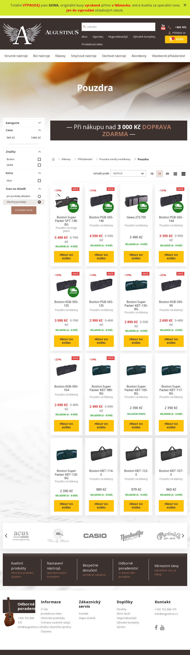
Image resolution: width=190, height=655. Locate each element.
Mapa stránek (87, 624)
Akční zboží (123, 619)
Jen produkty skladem (18, 193)
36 (159, 172)
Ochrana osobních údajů (55, 628)
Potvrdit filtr (23, 208)
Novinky (121, 615)
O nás (44, 615)
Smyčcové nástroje (84, 53)
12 (150, 172)
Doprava (46, 637)
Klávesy (61, 53)
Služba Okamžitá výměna (56, 633)
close (185, 5)
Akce (84, 34)
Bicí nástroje (42, 53)
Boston (10, 156)
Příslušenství (85, 157)
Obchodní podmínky (53, 624)
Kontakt (83, 619)
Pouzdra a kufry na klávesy (117, 157)
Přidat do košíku (66, 256)
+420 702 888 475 (165, 615)
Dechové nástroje (114, 53)
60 (167, 172)
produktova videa (51, 619)
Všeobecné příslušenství (168, 53)
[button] (7, 542)
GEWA (9, 162)
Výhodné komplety (144, 34)
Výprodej (98, 34)
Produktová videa (92, 41)
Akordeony (139, 53)
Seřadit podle (100, 171)
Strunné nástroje (16, 53)
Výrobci (121, 633)
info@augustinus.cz (29, 633)
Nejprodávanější (118, 34)
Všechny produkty (16, 199)
